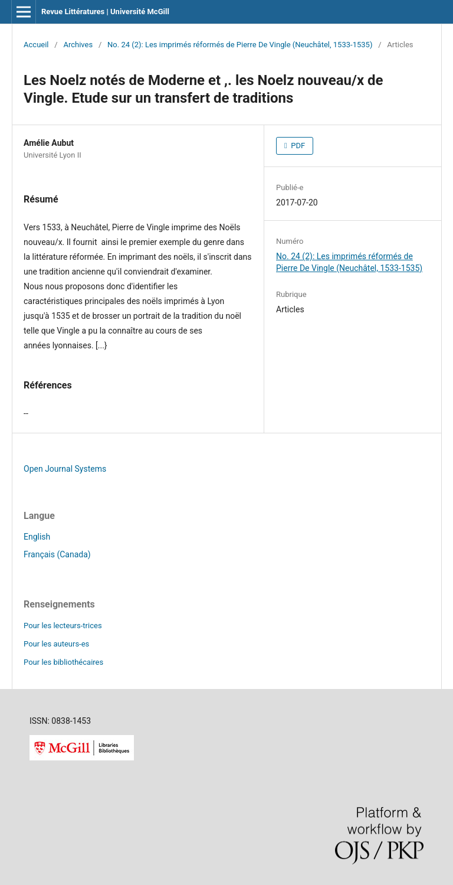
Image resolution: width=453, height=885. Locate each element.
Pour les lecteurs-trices (63, 625)
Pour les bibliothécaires (63, 662)
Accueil (36, 44)
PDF (297, 145)
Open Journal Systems (65, 468)
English (37, 536)
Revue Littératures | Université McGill (105, 11)
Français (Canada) (57, 554)
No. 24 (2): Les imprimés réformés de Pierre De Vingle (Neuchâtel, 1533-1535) (239, 44)
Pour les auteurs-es (56, 643)
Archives (78, 44)
